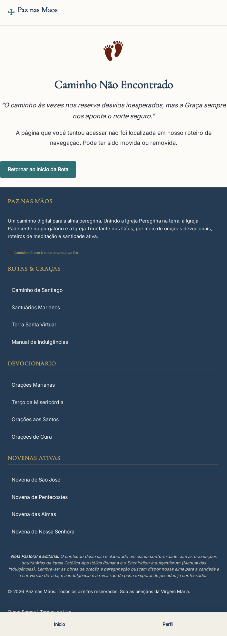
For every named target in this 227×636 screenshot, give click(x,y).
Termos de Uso (55, 611)
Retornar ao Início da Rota (38, 169)
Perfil (168, 624)
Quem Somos (22, 611)
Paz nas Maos (37, 10)
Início (59, 624)
